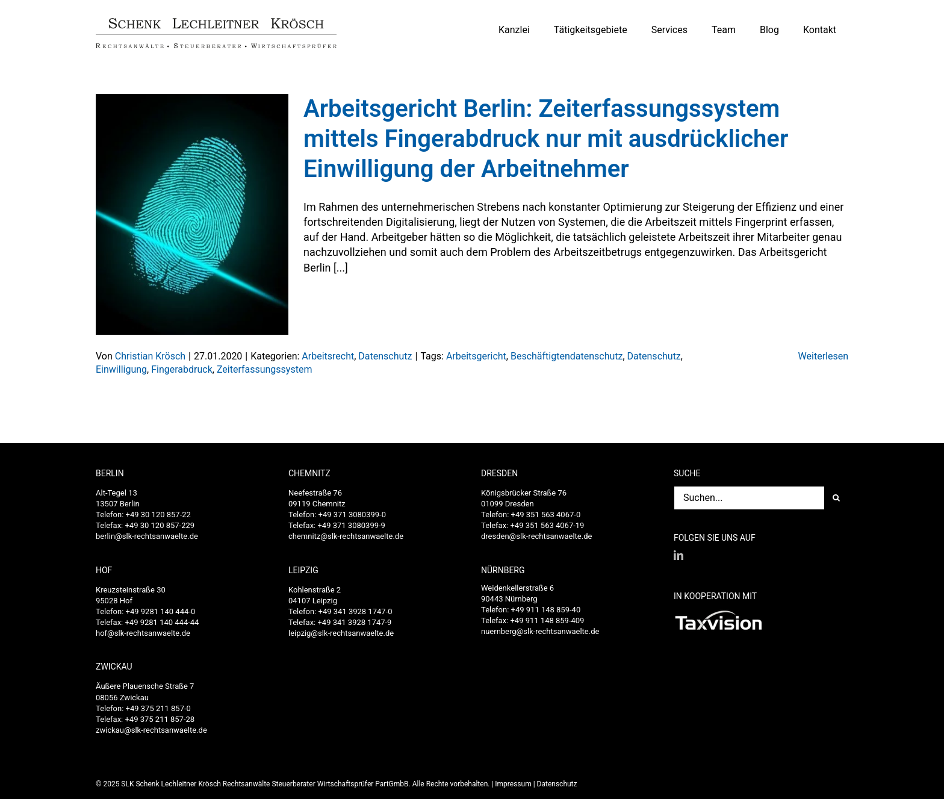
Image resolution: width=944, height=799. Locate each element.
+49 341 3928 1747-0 (355, 611)
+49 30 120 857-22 (158, 514)
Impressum (513, 784)
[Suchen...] (749, 498)
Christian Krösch (150, 356)
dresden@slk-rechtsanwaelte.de (536, 536)
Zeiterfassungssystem (264, 369)
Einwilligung (121, 369)
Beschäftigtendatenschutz (567, 356)
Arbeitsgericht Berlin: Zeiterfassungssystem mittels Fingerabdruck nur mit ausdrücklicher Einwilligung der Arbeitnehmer (545, 139)
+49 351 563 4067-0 (546, 514)
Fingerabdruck (182, 369)
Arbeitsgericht (476, 356)
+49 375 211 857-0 (158, 708)
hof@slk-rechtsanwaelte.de (143, 633)
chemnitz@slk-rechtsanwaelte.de (345, 536)
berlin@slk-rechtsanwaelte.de (147, 536)
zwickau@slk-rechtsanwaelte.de (151, 730)
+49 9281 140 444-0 (161, 611)
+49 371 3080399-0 (352, 514)
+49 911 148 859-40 (546, 609)
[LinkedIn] (678, 555)
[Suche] (836, 498)
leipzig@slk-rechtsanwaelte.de (341, 633)
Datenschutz (385, 356)
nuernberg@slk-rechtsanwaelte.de (540, 631)
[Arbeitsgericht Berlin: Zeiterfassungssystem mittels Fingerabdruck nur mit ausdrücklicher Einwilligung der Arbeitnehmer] (192, 214)
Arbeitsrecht (328, 356)
